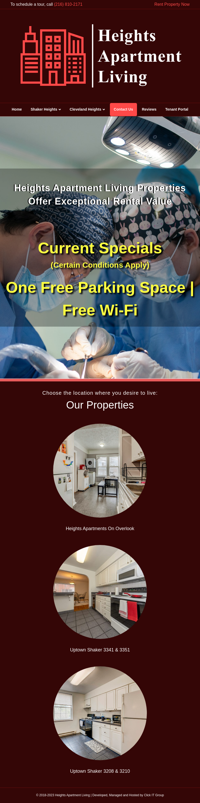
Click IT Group (154, 795)
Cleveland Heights (85, 109)
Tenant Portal (176, 109)
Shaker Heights (44, 109)
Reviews (149, 109)
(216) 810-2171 (68, 4)
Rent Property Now (172, 4)
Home (17, 109)
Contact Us (123, 109)
